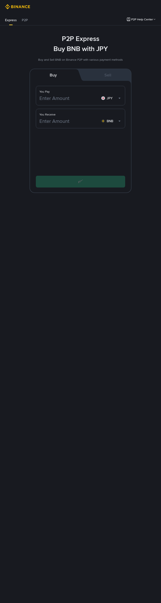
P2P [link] (25, 20)
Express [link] (11, 20)
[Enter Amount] (69, 98)
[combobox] (111, 98)
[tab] (11, 20)
